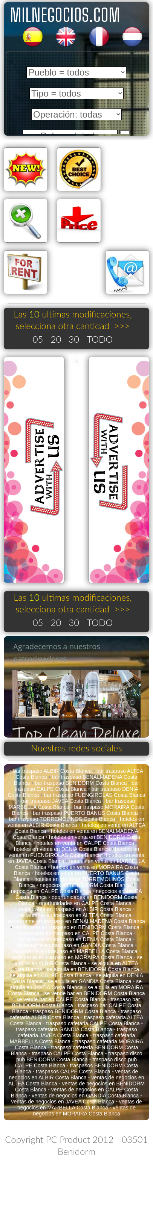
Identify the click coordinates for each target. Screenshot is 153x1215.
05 (38, 339)
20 (56, 339)
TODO (100, 339)
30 (74, 339)
